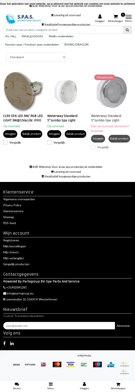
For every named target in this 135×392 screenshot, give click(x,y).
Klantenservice (13, 211)
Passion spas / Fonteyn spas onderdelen (32, 44)
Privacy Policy (12, 205)
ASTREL (10, 36)
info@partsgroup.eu (18, 293)
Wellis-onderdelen (61, 36)
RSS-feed (9, 223)
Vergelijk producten (16, 264)
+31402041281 (15, 287)
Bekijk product (31, 133)
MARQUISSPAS (32, 36)
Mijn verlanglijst (13, 258)
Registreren (11, 240)
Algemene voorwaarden (19, 199)
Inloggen (10, 133)
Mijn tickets (11, 252)
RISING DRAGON (76, 44)
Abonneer (123, 325)
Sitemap (8, 217)
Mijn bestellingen (14, 246)
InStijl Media (84, 355)
